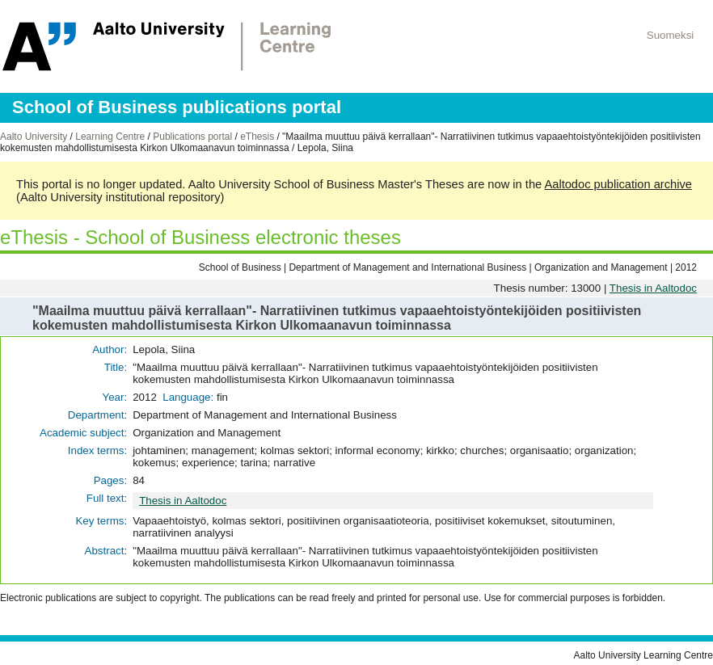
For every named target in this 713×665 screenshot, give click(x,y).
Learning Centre (110, 136)
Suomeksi (670, 35)
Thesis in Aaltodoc (653, 288)
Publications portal (192, 136)
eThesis (257, 136)
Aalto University (33, 136)
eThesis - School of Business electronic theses (200, 237)
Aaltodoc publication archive (618, 184)
